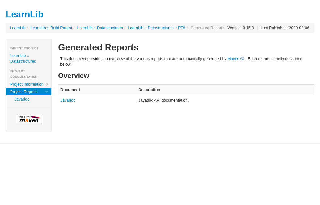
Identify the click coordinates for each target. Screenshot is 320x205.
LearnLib (18, 28)
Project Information (29, 84)
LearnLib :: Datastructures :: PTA (156, 28)
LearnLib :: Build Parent (51, 28)
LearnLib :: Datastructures (100, 28)
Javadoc (21, 99)
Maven (233, 58)
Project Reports (29, 91)
